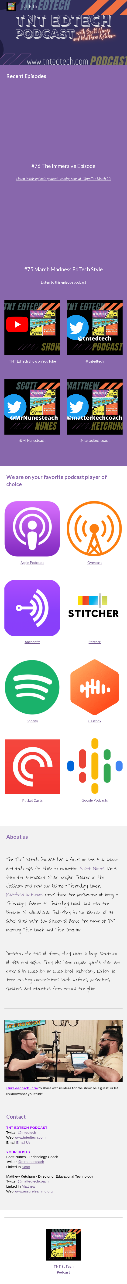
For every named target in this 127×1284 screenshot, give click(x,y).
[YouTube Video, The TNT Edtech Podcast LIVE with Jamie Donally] (63, 126)
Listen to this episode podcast (63, 282)
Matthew (28, 1186)
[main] (63, 76)
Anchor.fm (32, 642)
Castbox (94, 721)
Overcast (94, 563)
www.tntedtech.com (30, 1137)
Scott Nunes (92, 868)
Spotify (32, 721)
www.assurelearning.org (33, 1191)
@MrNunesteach (32, 440)
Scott (26, 1167)
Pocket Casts (32, 800)
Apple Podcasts (32, 563)
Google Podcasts (95, 800)
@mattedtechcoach (95, 440)
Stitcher (95, 642)
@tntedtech (95, 361)
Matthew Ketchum (24, 895)
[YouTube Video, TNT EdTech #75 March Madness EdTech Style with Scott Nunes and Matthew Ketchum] (63, 229)
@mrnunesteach (31, 1162)
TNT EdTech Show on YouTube (32, 361)
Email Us (23, 1142)
